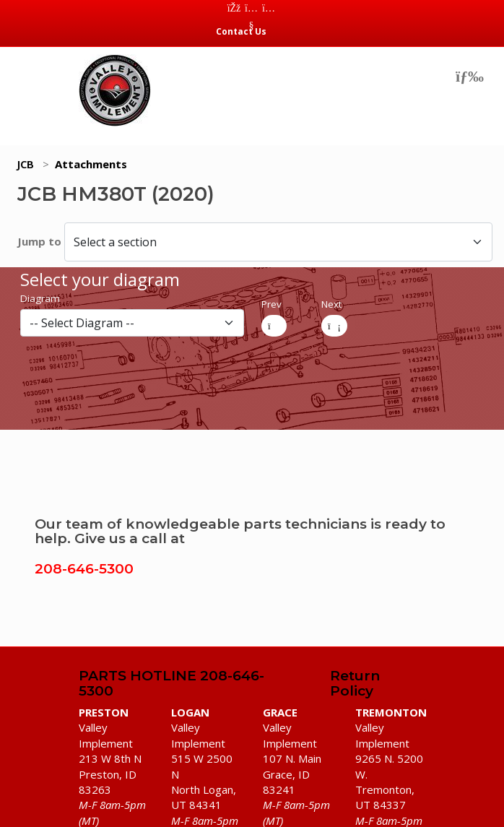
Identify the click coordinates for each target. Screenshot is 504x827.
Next (331, 304)
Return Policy (355, 684)
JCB (25, 164)
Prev (271, 304)
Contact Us (241, 31)
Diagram (40, 298)
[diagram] (132, 323)
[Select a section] (278, 241)
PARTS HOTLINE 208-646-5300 (171, 684)
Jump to (40, 241)
